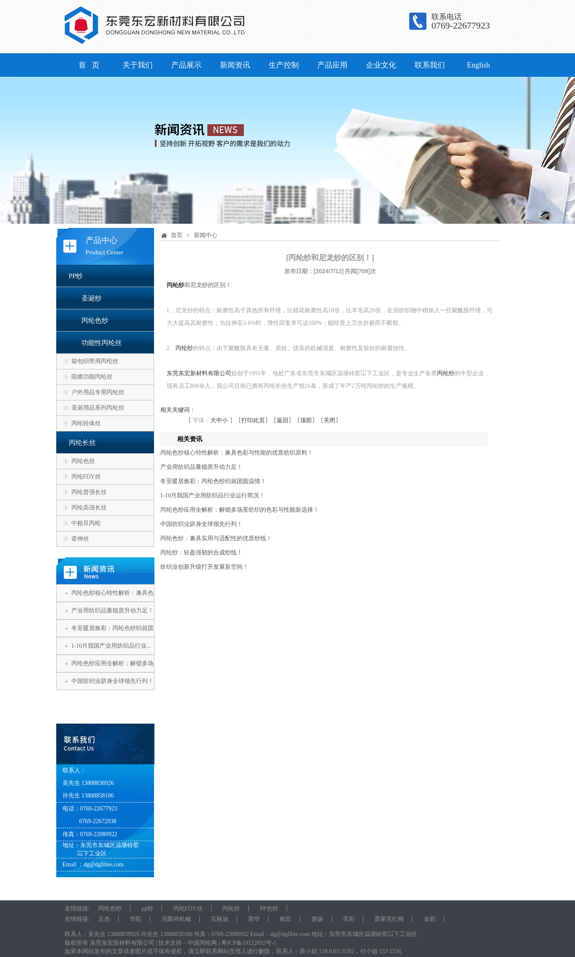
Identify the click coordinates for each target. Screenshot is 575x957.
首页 (177, 235)
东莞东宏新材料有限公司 (199, 373)
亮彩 (349, 919)
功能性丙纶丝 (101, 342)
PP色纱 (269, 908)
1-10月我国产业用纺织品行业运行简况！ (212, 495)
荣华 (254, 919)
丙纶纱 (175, 285)
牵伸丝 (80, 539)
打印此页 (253, 420)
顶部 (306, 420)
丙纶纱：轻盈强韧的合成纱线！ (201, 552)
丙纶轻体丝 (86, 423)
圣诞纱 (91, 298)
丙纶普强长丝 (89, 492)
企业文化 (381, 65)
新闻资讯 (235, 65)
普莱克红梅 (389, 919)
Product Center (104, 252)
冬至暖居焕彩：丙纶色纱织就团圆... (112, 636)
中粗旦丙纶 (86, 523)
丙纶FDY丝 (86, 476)
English (478, 65)
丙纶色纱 (94, 320)
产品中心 (102, 240)
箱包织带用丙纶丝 (94, 361)
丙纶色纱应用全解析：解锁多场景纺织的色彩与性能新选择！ (239, 510)
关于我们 (138, 65)
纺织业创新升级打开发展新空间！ (204, 567)
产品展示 (186, 65)
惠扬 (317, 919)
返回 (282, 420)
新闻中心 (205, 235)
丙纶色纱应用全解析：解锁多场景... (112, 672)
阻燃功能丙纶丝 (91, 377)
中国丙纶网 (202, 943)
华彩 (135, 919)
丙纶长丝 (82, 442)
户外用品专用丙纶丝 (97, 392)
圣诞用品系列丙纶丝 (97, 408)
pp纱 (147, 908)
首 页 (88, 65)
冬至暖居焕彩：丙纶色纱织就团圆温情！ (213, 481)
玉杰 (104, 919)
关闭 (329, 420)
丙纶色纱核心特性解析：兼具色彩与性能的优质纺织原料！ (236, 453)
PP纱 (76, 276)
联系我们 (430, 65)
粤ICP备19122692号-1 (248, 943)
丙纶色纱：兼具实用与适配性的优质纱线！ (216, 538)
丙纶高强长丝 (89, 508)
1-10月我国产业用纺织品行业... (111, 646)
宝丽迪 (219, 919)
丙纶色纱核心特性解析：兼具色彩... (112, 601)
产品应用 (332, 65)
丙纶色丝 (83, 461)
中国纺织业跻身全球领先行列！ (112, 681)
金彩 (430, 919)
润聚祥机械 (176, 919)
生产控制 (284, 65)
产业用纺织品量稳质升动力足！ (112, 610)
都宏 (285, 919)
